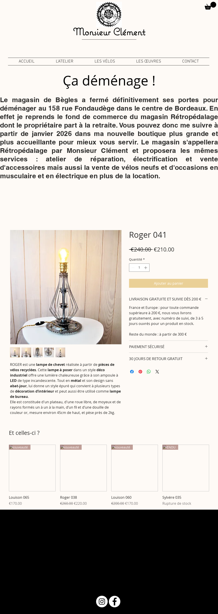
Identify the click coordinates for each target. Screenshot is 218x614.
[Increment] (146, 268)
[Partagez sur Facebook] (132, 371)
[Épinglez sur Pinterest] (140, 371)
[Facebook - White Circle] (114, 601)
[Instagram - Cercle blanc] (102, 601)
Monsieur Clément (109, 32)
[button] (210, 6)
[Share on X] (157, 371)
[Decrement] (132, 268)
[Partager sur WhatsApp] (148, 371)
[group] (109, 475)
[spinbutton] (139, 268)
